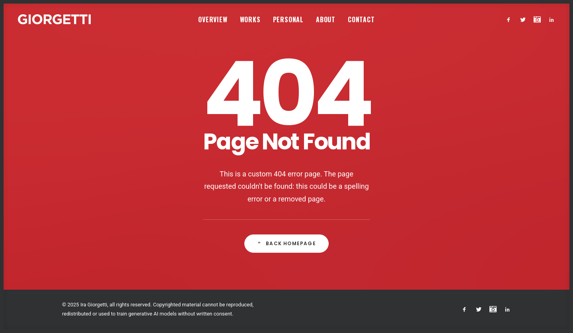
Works (250, 19)
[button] (510, 19)
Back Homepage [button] (286, 243)
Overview (212, 19)
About (325, 19)
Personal (288, 19)
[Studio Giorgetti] (54, 19)
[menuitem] (213, 19)
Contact (361, 19)
